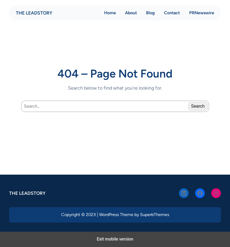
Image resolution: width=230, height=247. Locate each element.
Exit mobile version (115, 239)
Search (198, 106)
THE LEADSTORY (34, 13)
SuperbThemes (154, 214)
